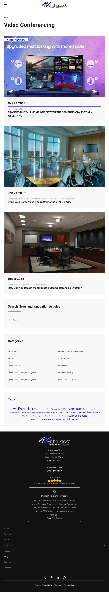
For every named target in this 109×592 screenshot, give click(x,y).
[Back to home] (54, 5)
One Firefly (48, 585)
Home (6, 528)
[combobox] (54, 320)
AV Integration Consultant (42, 409)
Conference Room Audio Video (61, 198)
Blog (6, 556)
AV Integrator (55, 409)
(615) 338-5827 (54, 471)
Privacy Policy (69, 585)
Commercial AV (41, 284)
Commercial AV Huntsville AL (21, 284)
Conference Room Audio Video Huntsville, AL (28, 198)
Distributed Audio (55, 412)
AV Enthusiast (23, 408)
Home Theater (86, 412)
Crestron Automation (89, 409)
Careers (7, 562)
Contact (7, 567)
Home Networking (16, 109)
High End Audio (63, 358)
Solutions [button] (54, 545)
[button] (5, 5)
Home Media (62, 365)
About (6, 539)
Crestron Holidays (15, 413)
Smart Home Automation (53, 416)
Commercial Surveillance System (22, 372)
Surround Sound (77, 416)
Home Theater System (66, 379)
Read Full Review (54, 518)
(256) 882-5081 (54, 460)
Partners (7, 551)
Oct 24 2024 (17, 103)
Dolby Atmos (70, 412)
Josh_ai (97, 413)
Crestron (7, 534)
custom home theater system (46, 419)
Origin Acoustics (27, 416)
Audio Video (13, 351)
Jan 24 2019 (17, 193)
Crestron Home (27, 412)
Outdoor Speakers (38, 416)
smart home (70, 419)
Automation (75, 409)
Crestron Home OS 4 (40, 413)
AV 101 (11, 358)
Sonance (65, 416)
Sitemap (58, 585)
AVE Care (64, 409)
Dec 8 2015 (16, 279)
